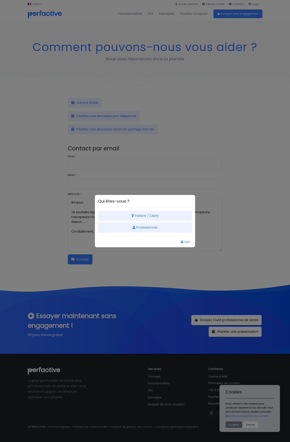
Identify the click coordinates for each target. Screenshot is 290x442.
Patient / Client (145, 215)
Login (185, 241)
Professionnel (145, 227)
